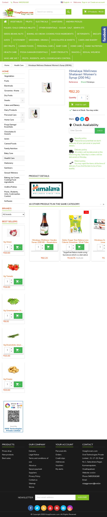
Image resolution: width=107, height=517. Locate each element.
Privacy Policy (34, 476)
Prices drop (7, 451)
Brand (83, 82)
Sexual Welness (91, 52)
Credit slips (60, 458)
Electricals (42, 21)
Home (5, 71)
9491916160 (24, 2)
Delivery (32, 451)
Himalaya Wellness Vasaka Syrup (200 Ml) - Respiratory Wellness (44, 242)
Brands (6, 208)
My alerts (59, 469)
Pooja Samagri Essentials (34, 52)
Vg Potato (7, 379)
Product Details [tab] (39, 176)
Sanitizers (57, 21)
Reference (73, 82)
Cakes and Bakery (87, 40)
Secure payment (35, 469)
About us (32, 465)
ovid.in (92, 473)
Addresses (60, 462)
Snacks (75, 52)
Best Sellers (9, 221)
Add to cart (78, 104)
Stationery (19, 40)
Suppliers (33, 473)
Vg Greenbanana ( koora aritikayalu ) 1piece (13, 310)
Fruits (29, 21)
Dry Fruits (9, 46)
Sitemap (32, 483)
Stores (31, 487)
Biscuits (97, 34)
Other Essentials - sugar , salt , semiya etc (61, 27)
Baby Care (61, 46)
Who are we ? (11, 58)
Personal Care (45, 46)
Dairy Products (59, 52)
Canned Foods (26, 46)
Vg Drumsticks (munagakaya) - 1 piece (13, 345)
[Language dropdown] (66, 2)
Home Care (76, 46)
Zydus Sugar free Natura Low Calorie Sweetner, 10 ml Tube (75, 241)
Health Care (10, 52)
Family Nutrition (93, 46)
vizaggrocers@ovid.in (91, 483)
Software (8, 201)
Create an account (97, 2)
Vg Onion (7, 242)
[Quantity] (7, 247)
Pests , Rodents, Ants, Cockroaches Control (46, 58)
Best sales (6, 458)
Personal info (61, 451)
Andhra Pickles (74, 21)
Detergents (83, 34)
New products (8, 454)
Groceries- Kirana (38, 40)
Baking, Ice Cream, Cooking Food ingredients (50, 34)
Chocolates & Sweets (63, 40)
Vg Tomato (8, 276)
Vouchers (59, 465)
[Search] (53, 12)
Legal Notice (34, 454)
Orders (58, 454)
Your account (64, 444)
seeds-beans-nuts (13, 34)
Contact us (33, 480)
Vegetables (16, 21)
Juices (7, 40)
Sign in (84, 2)
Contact (5, 2)
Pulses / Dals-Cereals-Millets (19, 27)
